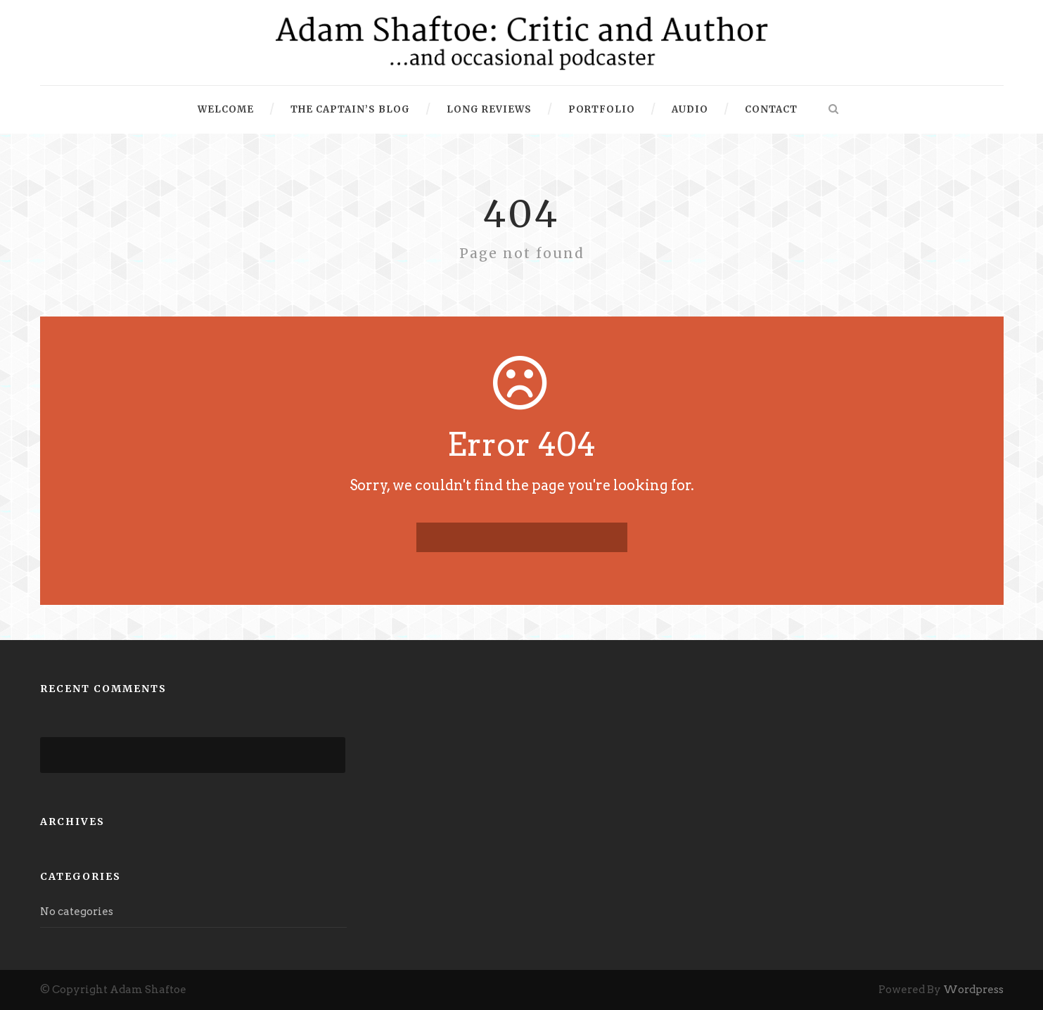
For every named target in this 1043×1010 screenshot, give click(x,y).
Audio (690, 109)
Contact (771, 109)
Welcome (226, 109)
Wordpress (973, 989)
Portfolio (601, 109)
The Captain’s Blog (350, 109)
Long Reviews (489, 109)
